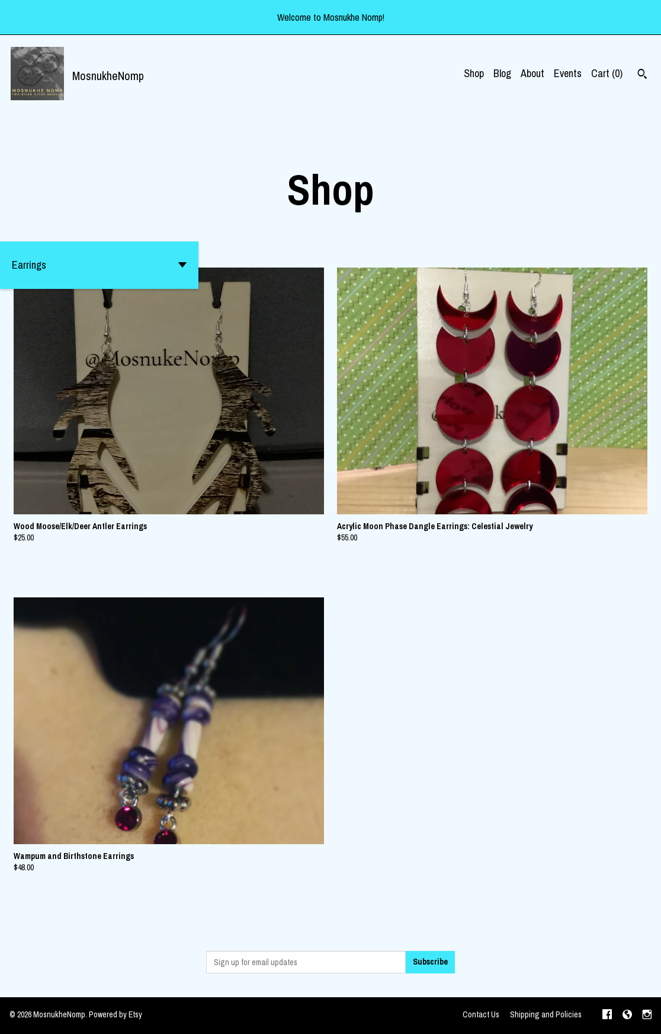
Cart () (607, 73)
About (532, 73)
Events (568, 73)
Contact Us (481, 1014)
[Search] (642, 75)
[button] (99, 265)
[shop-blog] (627, 1015)
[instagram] (647, 1015)
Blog (502, 73)
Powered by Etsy (115, 1014)
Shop (474, 73)
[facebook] (607, 1015)
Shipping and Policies (546, 1014)
